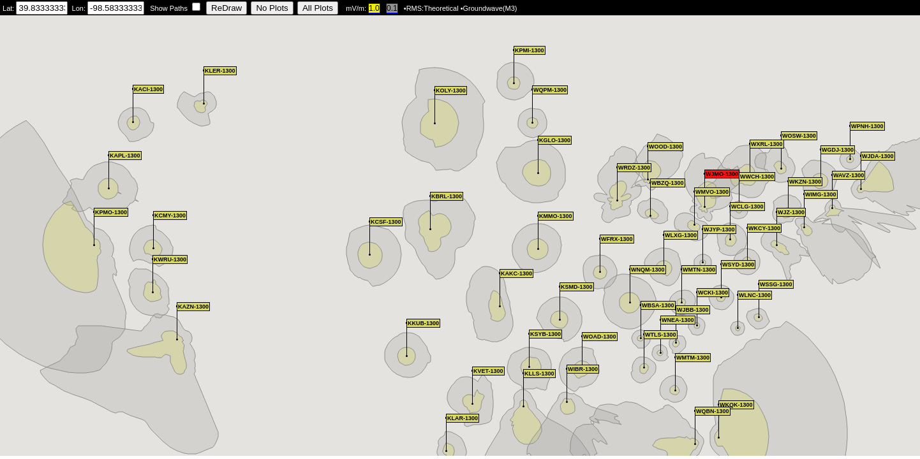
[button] (641, 321)
